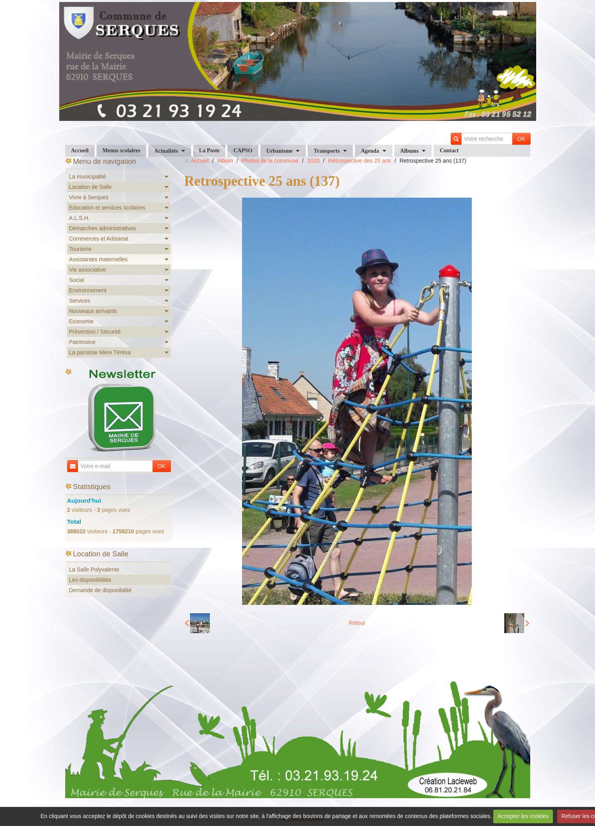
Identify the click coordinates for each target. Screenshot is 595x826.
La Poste (209, 151)
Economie (81, 321)
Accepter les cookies (523, 816)
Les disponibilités (90, 580)
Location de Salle (90, 187)
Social (76, 280)
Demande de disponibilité (100, 590)
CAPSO (242, 151)
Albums (409, 151)
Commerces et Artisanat (98, 238)
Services (80, 300)
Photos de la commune (270, 160)
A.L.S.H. (79, 218)
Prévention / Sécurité (95, 331)
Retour (357, 623)
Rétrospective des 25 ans (359, 160)
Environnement (88, 290)
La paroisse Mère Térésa (100, 352)
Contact (449, 151)
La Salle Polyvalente (94, 569)
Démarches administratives (102, 228)
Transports (327, 151)
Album (225, 160)
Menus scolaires (121, 151)
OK (521, 139)
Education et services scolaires (107, 207)
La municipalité (87, 176)
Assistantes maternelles (98, 259)
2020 (313, 160)
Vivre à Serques (89, 197)
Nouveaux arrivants (93, 311)
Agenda (370, 151)
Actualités (166, 151)
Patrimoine (82, 342)
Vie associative (87, 269)
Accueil (80, 151)
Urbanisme (279, 151)
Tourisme (80, 249)
